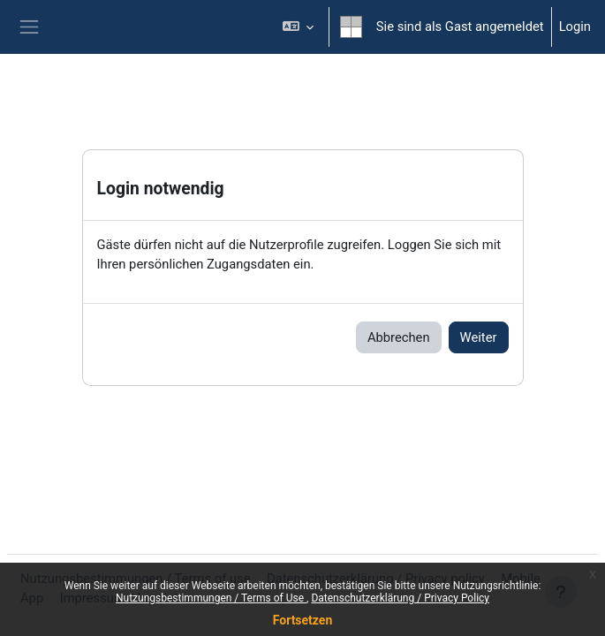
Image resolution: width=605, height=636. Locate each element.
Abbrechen (398, 337)
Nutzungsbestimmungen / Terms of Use (211, 598)
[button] (297, 27)
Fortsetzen (303, 620)
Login (575, 26)
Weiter (478, 337)
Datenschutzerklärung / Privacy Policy (400, 598)
